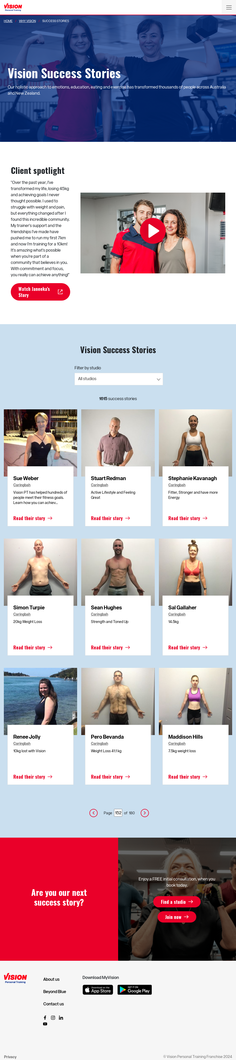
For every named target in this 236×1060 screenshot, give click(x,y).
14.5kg (173, 621)
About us (51, 979)
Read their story (29, 518)
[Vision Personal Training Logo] (13, 7)
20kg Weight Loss (27, 621)
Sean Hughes (106, 607)
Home (8, 21)
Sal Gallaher (182, 607)
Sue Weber (26, 478)
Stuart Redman (108, 478)
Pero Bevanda (107, 736)
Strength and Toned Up (109, 621)
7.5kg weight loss (182, 750)
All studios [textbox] (87, 378)
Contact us (53, 1004)
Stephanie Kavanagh (192, 478)
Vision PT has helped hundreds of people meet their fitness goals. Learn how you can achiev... (40, 497)
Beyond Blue (54, 991)
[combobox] (119, 379)
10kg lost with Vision (29, 750)
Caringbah (21, 485)
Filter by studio (88, 367)
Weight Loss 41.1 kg (106, 750)
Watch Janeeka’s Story (34, 291)
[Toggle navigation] (229, 7)
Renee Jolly (26, 736)
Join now (173, 917)
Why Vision (27, 21)
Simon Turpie (29, 607)
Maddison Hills (185, 736)
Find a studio (173, 901)
